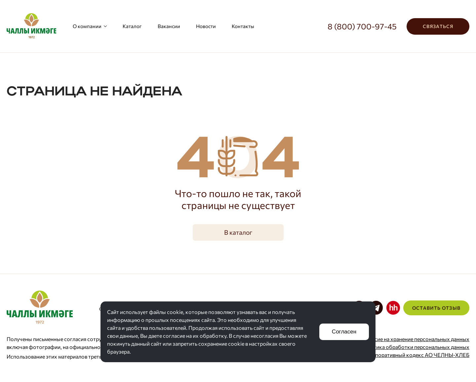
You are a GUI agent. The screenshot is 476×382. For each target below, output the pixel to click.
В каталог (238, 232)
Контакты (243, 26)
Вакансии (169, 26)
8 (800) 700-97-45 (362, 26)
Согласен (344, 332)
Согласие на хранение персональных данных (414, 339)
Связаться (438, 26)
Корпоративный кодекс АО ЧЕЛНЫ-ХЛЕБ (417, 355)
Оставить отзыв (436, 308)
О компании (90, 26)
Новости (206, 26)
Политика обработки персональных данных (414, 347)
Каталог (132, 26)
